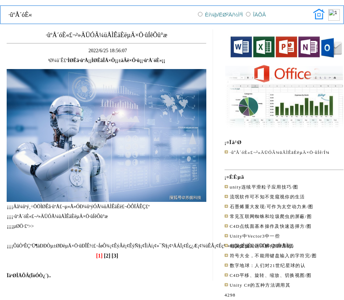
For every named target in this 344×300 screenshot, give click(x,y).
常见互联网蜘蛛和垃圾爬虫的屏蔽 (267, 216)
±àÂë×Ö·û (128, 60)
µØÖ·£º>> (23, 226)
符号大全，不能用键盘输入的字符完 (270, 255)
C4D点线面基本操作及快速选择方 (267, 226)
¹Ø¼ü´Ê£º (58, 60)
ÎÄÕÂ (259, 15)
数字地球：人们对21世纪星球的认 (267, 265)
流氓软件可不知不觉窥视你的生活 (267, 196)
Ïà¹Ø (235, 142)
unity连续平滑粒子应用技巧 (261, 187)
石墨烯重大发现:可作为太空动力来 (268, 206)
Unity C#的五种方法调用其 (260, 285)
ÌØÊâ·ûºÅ (78, 60)
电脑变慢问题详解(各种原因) (262, 245)
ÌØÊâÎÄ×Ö (103, 60)
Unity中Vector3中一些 (255, 236)
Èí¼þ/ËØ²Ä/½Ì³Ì (224, 15)
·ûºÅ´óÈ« (152, 60)
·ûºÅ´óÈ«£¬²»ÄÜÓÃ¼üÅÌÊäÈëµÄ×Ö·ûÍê (276, 152)
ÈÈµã (237, 177)
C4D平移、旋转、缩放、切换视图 (267, 275)
